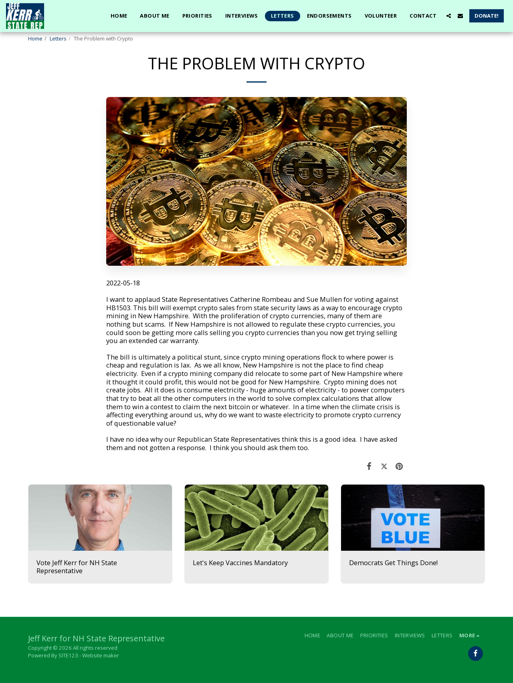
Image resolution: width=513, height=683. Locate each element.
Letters (58, 38)
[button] (448, 15)
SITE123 (68, 655)
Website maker (100, 655)
